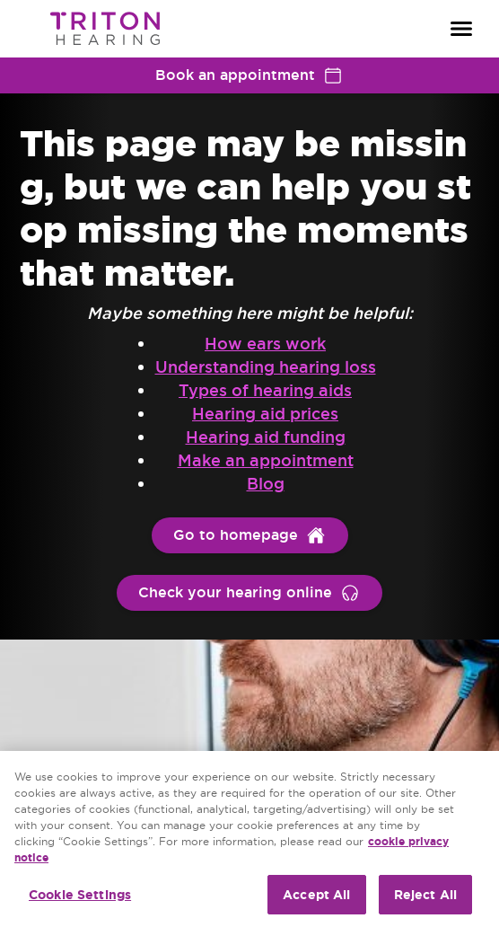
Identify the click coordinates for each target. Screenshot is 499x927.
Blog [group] (266, 483)
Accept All (316, 895)
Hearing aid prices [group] (265, 413)
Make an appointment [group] (266, 460)
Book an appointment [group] (249, 75)
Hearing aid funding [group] (266, 437)
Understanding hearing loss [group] (265, 367)
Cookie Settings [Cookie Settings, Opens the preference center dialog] (80, 895)
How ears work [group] (265, 343)
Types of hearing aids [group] (265, 390)
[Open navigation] (461, 29)
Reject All (425, 895)
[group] (250, 535)
